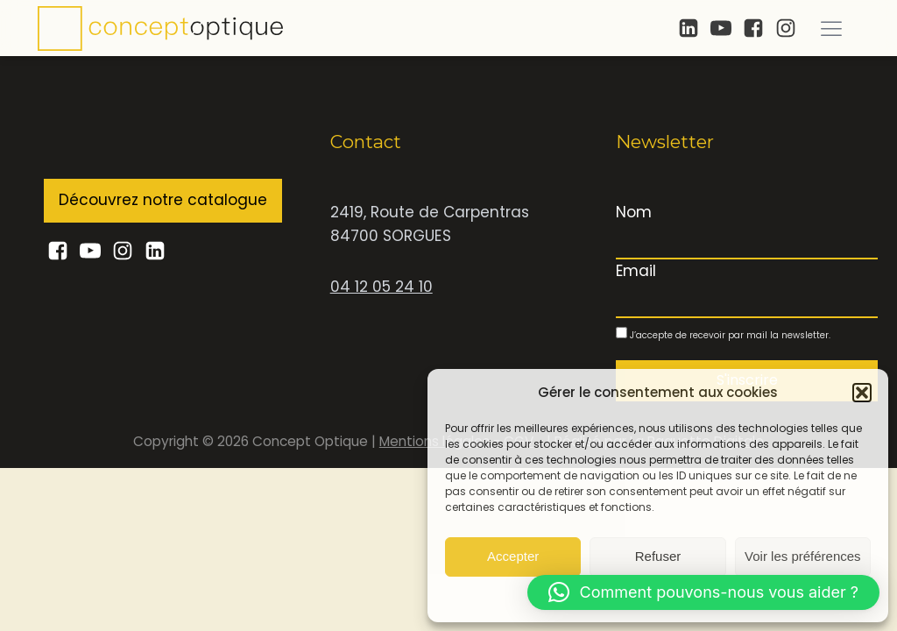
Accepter (513, 556)
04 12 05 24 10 (381, 286)
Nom (634, 212)
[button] (862, 392)
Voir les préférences (803, 556)
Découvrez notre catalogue (163, 199)
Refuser (658, 556)
